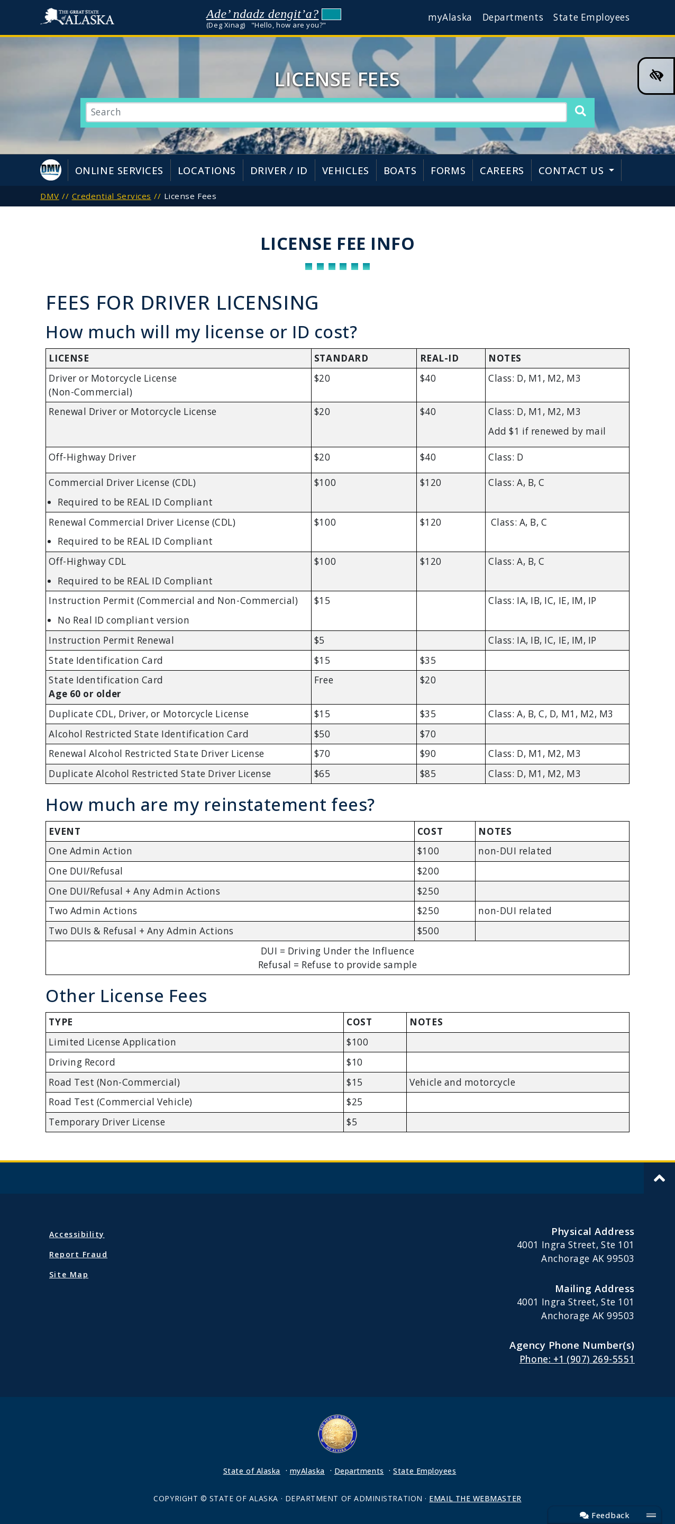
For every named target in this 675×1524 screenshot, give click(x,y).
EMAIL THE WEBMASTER (475, 1498)
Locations (207, 170)
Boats (400, 170)
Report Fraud (78, 1254)
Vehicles (345, 170)
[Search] (580, 112)
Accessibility (77, 1234)
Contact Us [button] (573, 170)
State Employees (591, 17)
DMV (49, 196)
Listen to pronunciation (331, 14)
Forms (448, 170)
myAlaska (450, 17)
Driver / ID (279, 170)
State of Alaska (79, 17)
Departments (513, 17)
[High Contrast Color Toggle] (656, 76)
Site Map (68, 1274)
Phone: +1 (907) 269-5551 (577, 1359)
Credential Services (111, 196)
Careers (502, 170)
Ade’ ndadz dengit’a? (262, 14)
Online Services (119, 170)
